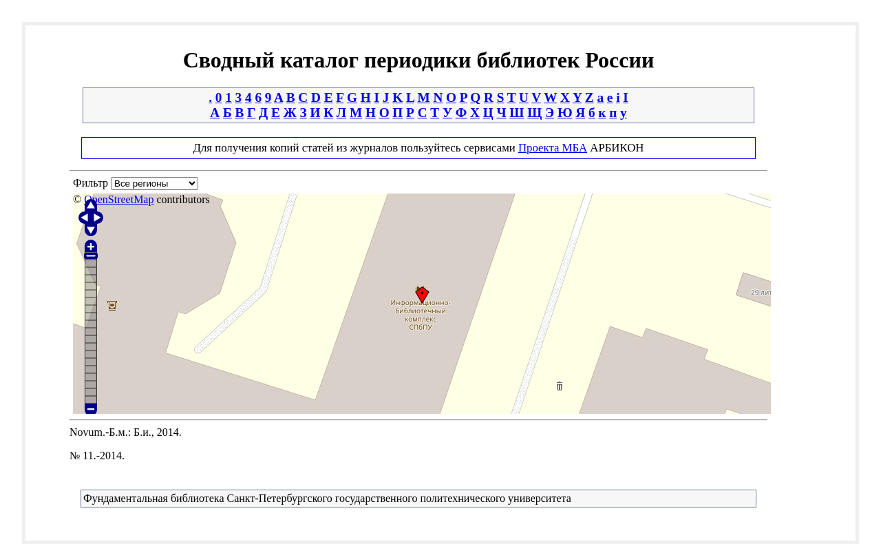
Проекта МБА (552, 147)
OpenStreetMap (118, 199)
